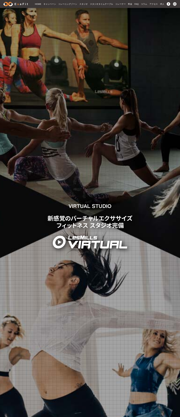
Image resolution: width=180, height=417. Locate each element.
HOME (38, 4)
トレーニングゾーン (67, 4)
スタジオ (83, 4)
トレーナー (120, 4)
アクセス (153, 4)
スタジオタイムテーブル (101, 4)
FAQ (136, 4)
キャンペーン (49, 4)
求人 (162, 4)
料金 (130, 4)
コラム (144, 4)
